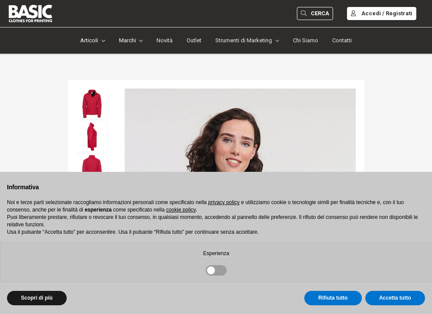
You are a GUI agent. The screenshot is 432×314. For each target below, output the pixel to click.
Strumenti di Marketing (243, 40)
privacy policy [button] (224, 202)
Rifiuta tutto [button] (332, 298)
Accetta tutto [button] (395, 298)
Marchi (127, 40)
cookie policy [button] (181, 210)
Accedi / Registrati (381, 13)
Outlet (194, 40)
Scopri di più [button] (37, 298)
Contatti (342, 40)
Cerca (315, 13)
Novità (164, 40)
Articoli (89, 40)
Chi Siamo (305, 40)
